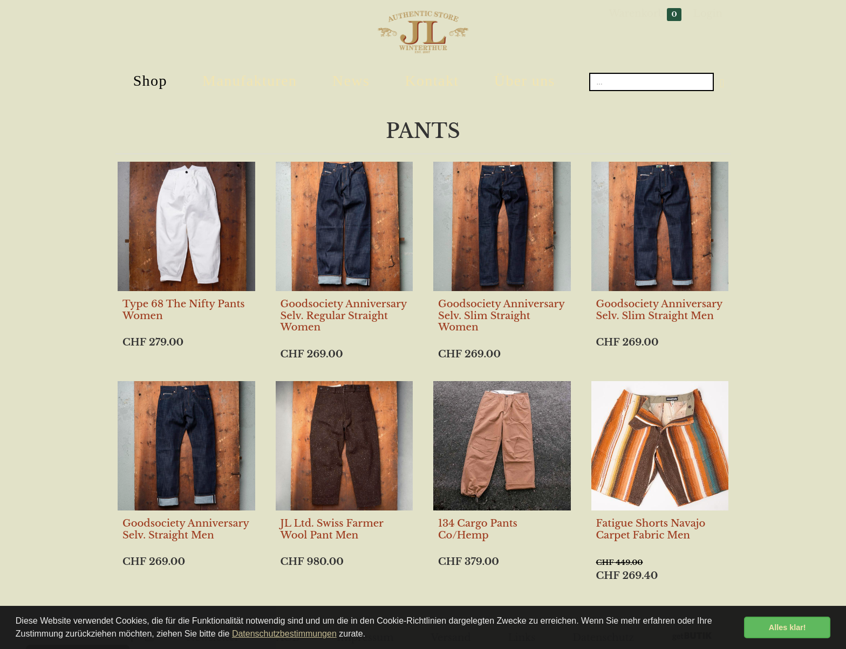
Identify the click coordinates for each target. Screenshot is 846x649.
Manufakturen (249, 80)
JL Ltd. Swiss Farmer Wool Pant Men (332, 529)
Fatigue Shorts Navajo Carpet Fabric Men (651, 529)
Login (707, 13)
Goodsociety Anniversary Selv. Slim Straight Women (501, 315)
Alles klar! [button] (787, 627)
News (351, 80)
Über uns (524, 80)
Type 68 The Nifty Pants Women (183, 310)
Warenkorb (645, 14)
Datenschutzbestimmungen (284, 633)
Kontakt (432, 80)
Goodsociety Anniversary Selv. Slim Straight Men (659, 310)
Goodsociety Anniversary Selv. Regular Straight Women (344, 315)
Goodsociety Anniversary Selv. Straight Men (185, 529)
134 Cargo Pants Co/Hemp (477, 529)
